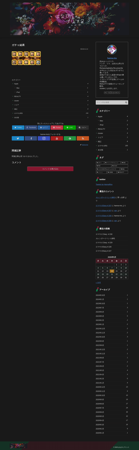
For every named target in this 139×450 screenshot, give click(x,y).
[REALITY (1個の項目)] (122, 172)
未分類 (51, 120)
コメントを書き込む (50, 172)
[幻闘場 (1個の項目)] (112, 172)
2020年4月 (112, 420)
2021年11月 (112, 353)
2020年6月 (112, 412)
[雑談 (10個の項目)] (124, 162)
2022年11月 (112, 332)
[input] (112, 102)
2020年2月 (112, 428)
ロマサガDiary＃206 (103, 216)
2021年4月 (112, 374)
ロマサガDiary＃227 (103, 251)
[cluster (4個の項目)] (120, 165)
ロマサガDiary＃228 (103, 247)
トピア (51, 106)
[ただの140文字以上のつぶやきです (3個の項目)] (108, 169)
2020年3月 (112, 424)
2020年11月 (112, 391)
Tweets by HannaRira (104, 184)
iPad (52, 92)
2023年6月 (112, 311)
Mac (52, 88)
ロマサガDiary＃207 (103, 206)
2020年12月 (112, 387)
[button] (126, 102)
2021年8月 (112, 357)
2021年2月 (112, 378)
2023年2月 (112, 320)
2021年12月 (112, 349)
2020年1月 (112, 432)
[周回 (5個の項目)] (103, 165)
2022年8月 (112, 345)
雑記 (51, 111)
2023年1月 (112, 324)
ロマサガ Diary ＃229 (104, 243)
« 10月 (98, 283)
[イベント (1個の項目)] (101, 172)
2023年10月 (112, 303)
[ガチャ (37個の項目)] (100, 162)
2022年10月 (112, 336)
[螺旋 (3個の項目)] (124, 169)
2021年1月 (112, 382)
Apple (51, 83)
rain (115, 211)
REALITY (51, 97)
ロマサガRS (51, 115)
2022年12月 (112, 328)
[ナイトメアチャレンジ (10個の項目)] (112, 162)
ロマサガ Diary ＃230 (104, 234)
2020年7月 (112, 407)
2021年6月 (112, 366)
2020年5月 (112, 416)
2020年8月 (112, 403)
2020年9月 (112, 399)
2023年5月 (112, 316)
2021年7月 (112, 362)
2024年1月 (112, 299)
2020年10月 (112, 395)
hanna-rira (112, 58)
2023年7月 (112, 307)
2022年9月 (112, 341)
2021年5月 (112, 370)
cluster (51, 101)
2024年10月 (112, 295)
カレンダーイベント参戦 (105, 197)
